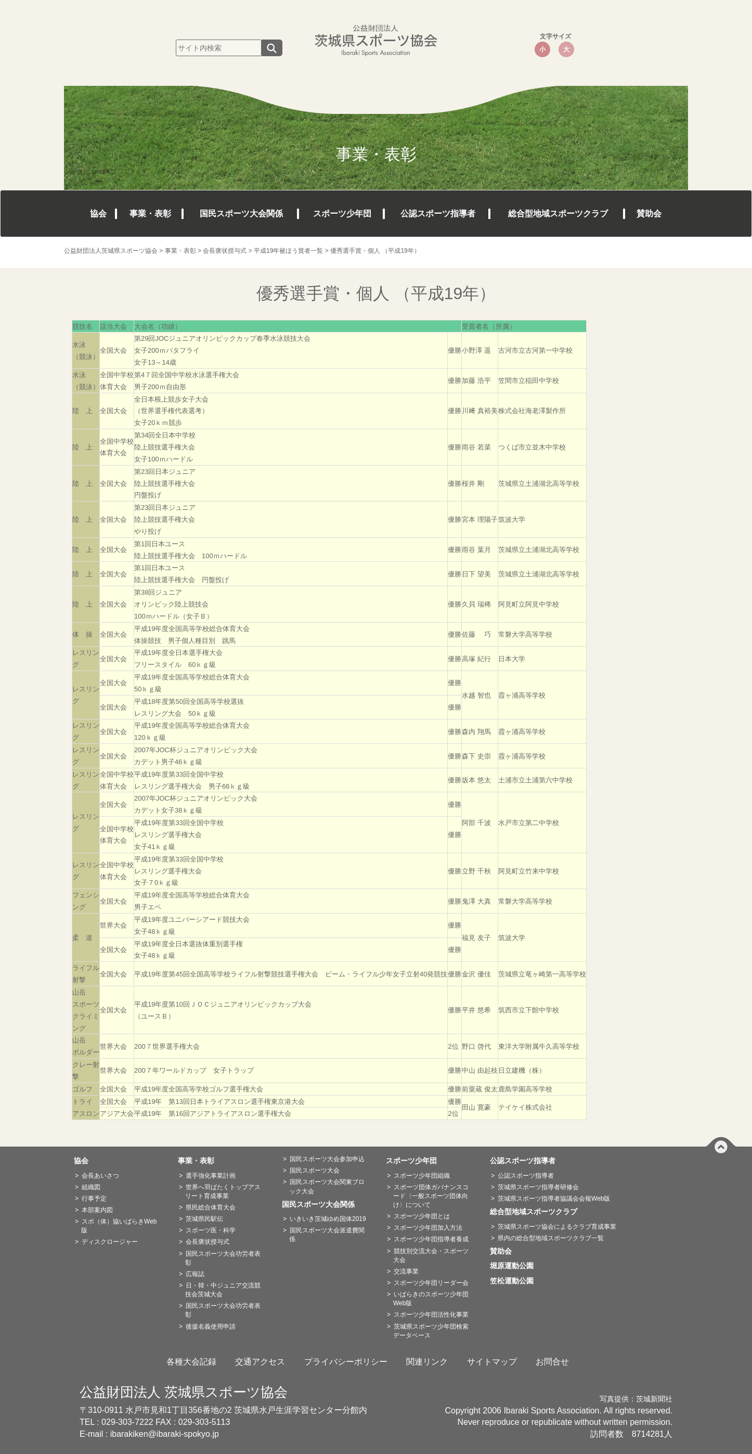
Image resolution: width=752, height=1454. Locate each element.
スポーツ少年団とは (422, 1216)
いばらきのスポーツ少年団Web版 (431, 1299)
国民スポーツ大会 (315, 1170)
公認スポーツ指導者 (437, 213)
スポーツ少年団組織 (422, 1175)
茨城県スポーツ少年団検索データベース (431, 1331)
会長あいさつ (100, 1175)
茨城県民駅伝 (204, 1219)
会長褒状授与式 (207, 1241)
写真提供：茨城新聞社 (636, 1399)
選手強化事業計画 (211, 1175)
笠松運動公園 (515, 1281)
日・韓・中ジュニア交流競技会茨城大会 (223, 1290)
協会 (98, 213)
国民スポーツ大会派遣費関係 (327, 1235)
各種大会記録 (191, 1361)
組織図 (91, 1187)
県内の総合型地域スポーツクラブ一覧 (551, 1238)
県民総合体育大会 (211, 1207)
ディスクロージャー (110, 1241)
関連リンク (427, 1361)
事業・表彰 (150, 213)
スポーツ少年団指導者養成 (431, 1239)
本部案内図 (97, 1210)
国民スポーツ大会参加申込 (327, 1159)
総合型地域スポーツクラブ (558, 213)
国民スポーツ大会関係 (241, 213)
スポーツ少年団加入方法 (428, 1227)
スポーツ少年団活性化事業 (431, 1314)
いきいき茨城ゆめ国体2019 (328, 1219)
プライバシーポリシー (345, 1361)
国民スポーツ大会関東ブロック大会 (327, 1186)
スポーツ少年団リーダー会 (431, 1282)
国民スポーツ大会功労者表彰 (223, 1258)
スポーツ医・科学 (211, 1230)
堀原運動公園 (515, 1266)
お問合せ (552, 1361)
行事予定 (94, 1198)
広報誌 (195, 1274)
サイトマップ (492, 1361)
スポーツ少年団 (342, 213)
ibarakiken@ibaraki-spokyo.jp (164, 1434)
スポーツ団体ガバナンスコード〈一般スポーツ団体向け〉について (431, 1195)
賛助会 (649, 213)
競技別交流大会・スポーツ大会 (431, 1255)
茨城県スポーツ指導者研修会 (538, 1187)
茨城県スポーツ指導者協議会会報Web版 (554, 1198)
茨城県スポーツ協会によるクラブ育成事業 (557, 1226)
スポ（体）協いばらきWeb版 (119, 1226)
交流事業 (406, 1271)
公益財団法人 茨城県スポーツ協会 (184, 1392)
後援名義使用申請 (211, 1326)
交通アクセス (260, 1361)
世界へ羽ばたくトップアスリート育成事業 (223, 1191)
